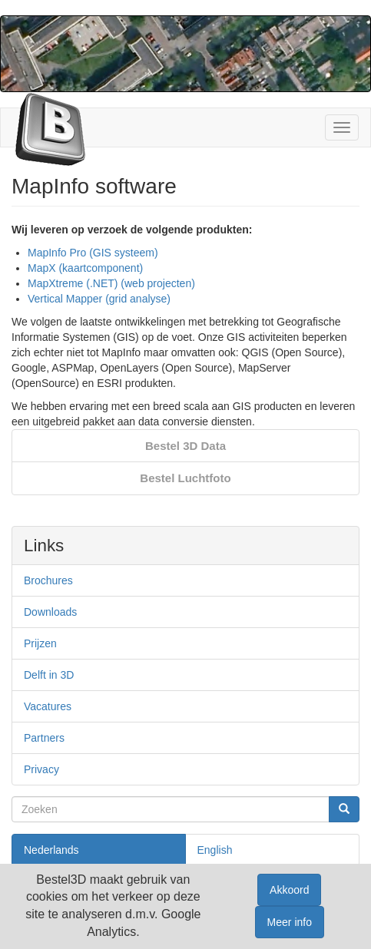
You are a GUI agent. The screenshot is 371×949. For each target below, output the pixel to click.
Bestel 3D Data (185, 445)
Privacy (41, 769)
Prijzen (40, 643)
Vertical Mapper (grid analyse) (99, 299)
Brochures (48, 580)
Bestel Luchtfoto (185, 477)
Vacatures (47, 706)
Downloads (50, 612)
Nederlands (51, 850)
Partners (44, 738)
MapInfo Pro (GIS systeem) (93, 252)
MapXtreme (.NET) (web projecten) (111, 283)
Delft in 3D (49, 675)
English (215, 850)
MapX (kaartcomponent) (85, 268)
